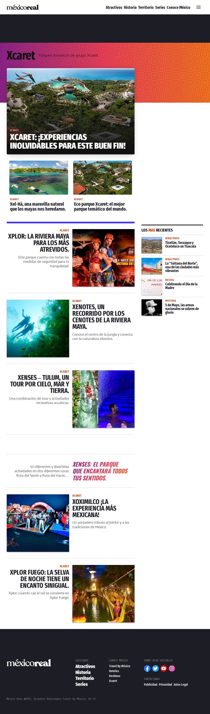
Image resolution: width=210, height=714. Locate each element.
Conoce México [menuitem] (178, 7)
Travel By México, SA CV (79, 698)
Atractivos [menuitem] (114, 7)
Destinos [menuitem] (114, 676)
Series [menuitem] (160, 7)
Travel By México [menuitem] (119, 666)
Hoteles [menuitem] (114, 671)
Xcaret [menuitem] (113, 681)
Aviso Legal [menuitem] (181, 684)
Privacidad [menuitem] (165, 684)
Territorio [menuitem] (146, 7)
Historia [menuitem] (130, 7)
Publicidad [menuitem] (150, 684)
